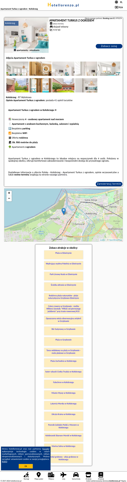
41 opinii (58, 100)
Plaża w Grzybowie (63, 339)
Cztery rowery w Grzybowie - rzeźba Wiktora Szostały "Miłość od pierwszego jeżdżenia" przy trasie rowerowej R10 (63, 309)
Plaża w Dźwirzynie (63, 253)
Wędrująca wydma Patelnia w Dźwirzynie (63, 263)
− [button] (9, 198)
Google (46, 449)
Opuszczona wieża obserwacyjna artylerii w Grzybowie (63, 319)
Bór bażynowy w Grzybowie (63, 329)
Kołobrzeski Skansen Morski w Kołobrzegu (63, 435)
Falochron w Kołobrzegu (63, 382)
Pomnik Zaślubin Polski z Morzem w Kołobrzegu (63, 426)
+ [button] (9, 193)
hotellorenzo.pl (63, 5)
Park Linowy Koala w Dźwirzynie (63, 274)
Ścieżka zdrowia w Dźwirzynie (63, 285)
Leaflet (102, 240)
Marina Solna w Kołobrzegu (63, 446)
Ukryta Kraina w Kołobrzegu (63, 414)
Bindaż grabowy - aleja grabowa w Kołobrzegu (63, 458)
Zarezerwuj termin (109, 183)
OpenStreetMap (115, 240)
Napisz (123, 481)
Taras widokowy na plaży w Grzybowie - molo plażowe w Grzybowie (64, 351)
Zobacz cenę (109, 46)
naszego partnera (58, 174)
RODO (4, 461)
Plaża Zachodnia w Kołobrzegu (63, 361)
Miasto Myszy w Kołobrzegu (63, 393)
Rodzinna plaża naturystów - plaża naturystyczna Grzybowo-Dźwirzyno (63, 296)
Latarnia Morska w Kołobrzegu (63, 403)
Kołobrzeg (10, 23)
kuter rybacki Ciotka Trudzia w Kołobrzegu (63, 371)
